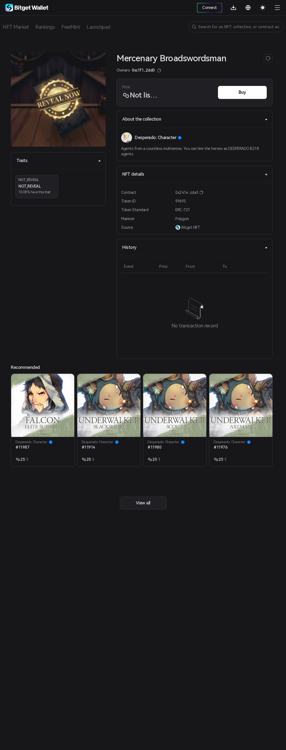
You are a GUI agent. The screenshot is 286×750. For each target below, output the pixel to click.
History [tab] (195, 247)
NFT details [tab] (195, 174)
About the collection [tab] (195, 119)
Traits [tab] (59, 160)
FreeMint (70, 27)
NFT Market (16, 27)
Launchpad (98, 27)
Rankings (45, 27)
